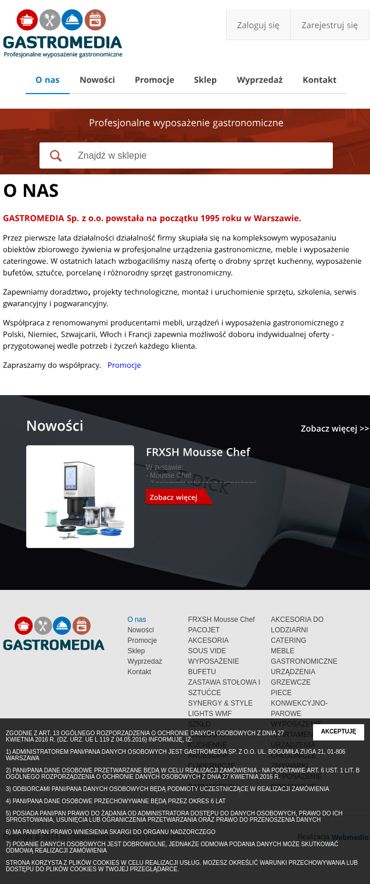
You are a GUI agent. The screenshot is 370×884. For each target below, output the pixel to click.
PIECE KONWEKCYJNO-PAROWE (299, 703)
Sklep (136, 651)
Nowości (140, 630)
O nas (136, 619)
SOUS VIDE (207, 651)
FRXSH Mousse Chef (221, 619)
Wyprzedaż (144, 661)
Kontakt (139, 672)
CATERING (288, 640)
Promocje (142, 640)
